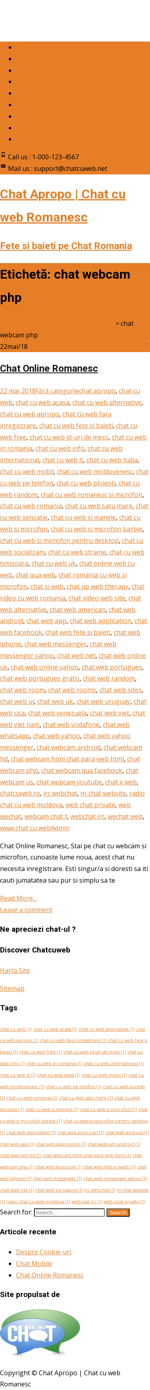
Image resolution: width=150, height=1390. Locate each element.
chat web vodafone (71, 724)
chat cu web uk (54, 563)
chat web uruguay (103, 701)
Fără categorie (57, 390)
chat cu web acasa (42, 402)
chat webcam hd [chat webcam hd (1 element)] (20, 1155)
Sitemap (12, 988)
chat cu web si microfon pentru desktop (59, 540)
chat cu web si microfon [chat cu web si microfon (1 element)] (108, 1109)
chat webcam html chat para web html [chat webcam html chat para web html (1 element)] (87, 1155)
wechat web (125, 816)
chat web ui (17, 701)
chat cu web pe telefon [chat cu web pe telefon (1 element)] (73, 1086)
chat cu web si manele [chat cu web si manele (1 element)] (51, 1109)
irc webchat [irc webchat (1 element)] (99, 1190)
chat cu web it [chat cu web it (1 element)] (18, 1075)
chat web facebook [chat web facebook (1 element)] (58, 1167)
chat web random (109, 678)
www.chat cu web (25, 828)
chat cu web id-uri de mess (69, 437)
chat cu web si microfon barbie (96, 529)
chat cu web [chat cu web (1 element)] (16, 1029)
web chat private (90, 804)
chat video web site (96, 598)
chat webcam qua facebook (81, 770)
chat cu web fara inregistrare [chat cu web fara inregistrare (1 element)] (73, 1040)
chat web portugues (112, 667)
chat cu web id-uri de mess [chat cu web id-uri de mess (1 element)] (94, 1052)
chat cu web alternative (107, 402)
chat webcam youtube (69, 782)
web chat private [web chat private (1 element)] (124, 1201)
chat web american (78, 609)
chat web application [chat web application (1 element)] (61, 1144)
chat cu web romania (31, 505)
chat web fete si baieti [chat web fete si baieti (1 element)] (109, 1167)
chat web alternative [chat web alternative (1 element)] (31, 1132)
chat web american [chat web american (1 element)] (80, 1132)
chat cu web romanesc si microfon (91, 494)
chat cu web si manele (83, 517)
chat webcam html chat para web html (67, 758)
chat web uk (55, 701)
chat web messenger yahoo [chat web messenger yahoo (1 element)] (115, 1178)
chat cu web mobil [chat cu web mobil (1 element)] (104, 1075)
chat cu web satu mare (98, 505)
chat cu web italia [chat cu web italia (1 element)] (58, 1075)
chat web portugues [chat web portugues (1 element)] (59, 1190)
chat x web (121, 782)
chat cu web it (62, 459)
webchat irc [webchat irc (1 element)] (87, 1201)
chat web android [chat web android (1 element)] (127, 1132)
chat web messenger (55, 644)
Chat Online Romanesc (49, 368)
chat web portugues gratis (40, 678)
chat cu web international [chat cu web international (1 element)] (114, 1063)
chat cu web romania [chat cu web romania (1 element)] (31, 1098)
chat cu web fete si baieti (76, 425)
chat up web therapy (97, 586)
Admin (60, 828)
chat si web (47, 586)
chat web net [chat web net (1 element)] (17, 1190)
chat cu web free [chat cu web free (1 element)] (41, 1052)
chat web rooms (72, 689)
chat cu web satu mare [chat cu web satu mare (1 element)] (86, 1098)
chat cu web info (60, 448)
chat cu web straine (77, 552)
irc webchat (60, 793)
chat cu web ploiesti (85, 483)
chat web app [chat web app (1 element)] (17, 1144)
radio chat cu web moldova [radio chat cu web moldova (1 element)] (38, 1201)
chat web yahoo (56, 735)
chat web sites (120, 689)
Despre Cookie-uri (43, 1251)
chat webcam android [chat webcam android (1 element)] (114, 1144)
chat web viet (109, 713)
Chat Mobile (34, 1263)
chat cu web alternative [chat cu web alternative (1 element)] (106, 1029)
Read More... (18, 898)
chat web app (46, 620)
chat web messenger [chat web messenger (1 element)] (57, 1178)
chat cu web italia (112, 459)
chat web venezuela (57, 713)
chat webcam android (68, 747)
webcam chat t (45, 816)
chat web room (22, 689)
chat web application (100, 620)
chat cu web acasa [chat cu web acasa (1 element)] (55, 1029)
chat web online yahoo (44, 667)
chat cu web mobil (27, 471)
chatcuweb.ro (20, 793)
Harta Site (15, 970)
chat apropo (97, 390)
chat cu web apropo (29, 414)
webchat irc (87, 816)
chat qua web (35, 574)
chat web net (76, 655)
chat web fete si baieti (77, 632)
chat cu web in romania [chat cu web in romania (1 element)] (54, 1063)
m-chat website (103, 793)
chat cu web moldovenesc (95, 471)
